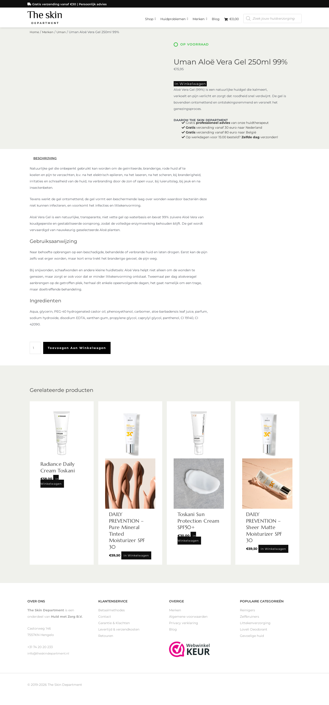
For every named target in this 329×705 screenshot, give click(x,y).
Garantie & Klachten (114, 626)
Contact (104, 619)
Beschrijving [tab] (46, 162)
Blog (216, 18)
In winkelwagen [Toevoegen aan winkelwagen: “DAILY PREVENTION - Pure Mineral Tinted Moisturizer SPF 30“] (136, 558)
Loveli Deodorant (253, 632)
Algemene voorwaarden (188, 619)
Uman (62, 36)
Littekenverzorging (255, 626)
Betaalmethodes (111, 613)
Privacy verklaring (183, 626)
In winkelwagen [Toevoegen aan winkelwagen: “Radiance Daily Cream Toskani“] (51, 484)
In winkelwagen (187, 87)
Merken (200, 17)
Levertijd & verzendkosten (118, 632)
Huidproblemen (174, 17)
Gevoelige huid (252, 639)
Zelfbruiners (249, 619)
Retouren (105, 639)
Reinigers (247, 613)
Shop (150, 17)
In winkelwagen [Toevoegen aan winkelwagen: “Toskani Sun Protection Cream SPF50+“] (188, 541)
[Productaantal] (35, 351)
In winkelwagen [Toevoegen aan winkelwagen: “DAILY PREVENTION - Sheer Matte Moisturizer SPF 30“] (273, 552)
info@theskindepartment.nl (49, 656)
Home (35, 36)
